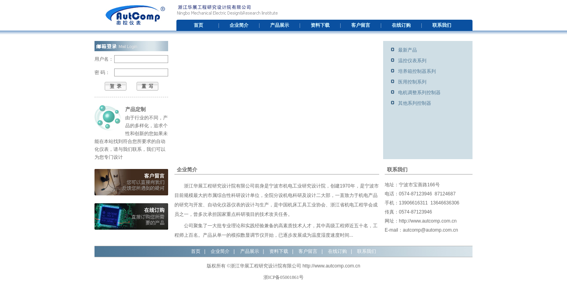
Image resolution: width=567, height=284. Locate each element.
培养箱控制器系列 (417, 71)
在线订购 (401, 25)
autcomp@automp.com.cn (430, 230)
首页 (198, 25)
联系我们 (441, 25)
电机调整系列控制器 (419, 92)
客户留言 (360, 25)
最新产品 (407, 50)
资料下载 (320, 25)
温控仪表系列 (412, 60)
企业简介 (239, 25)
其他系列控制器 (414, 103)
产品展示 (279, 25)
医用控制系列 (412, 82)
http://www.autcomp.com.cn (428, 221)
